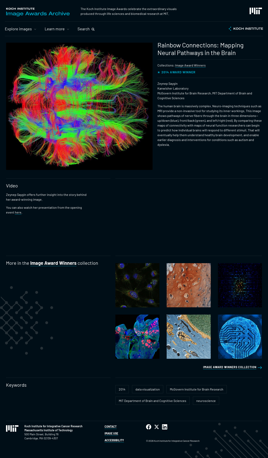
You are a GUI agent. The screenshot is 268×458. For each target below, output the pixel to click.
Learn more (55, 28)
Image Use (111, 433)
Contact (111, 426)
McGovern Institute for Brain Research (196, 389)
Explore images (18, 28)
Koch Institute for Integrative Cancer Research (53, 426)
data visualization (147, 389)
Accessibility (114, 440)
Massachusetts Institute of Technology (48, 430)
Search (84, 28)
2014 (122, 389)
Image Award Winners (190, 65)
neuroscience (206, 401)
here (18, 212)
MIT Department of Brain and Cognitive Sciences (152, 401)
